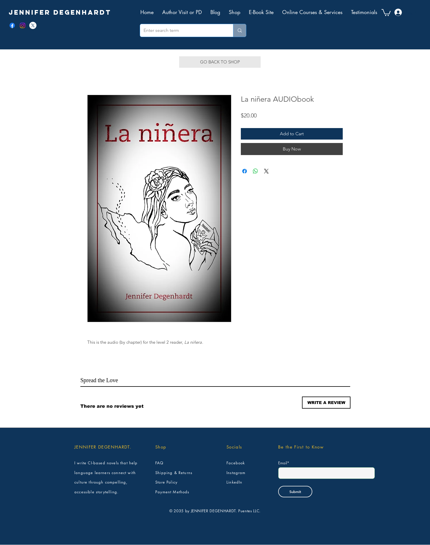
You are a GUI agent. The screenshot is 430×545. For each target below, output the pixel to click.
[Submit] (295, 491)
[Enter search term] (182, 30)
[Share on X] (266, 171)
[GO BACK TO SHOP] (220, 62)
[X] (32, 25)
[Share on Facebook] (244, 171)
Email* (283, 463)
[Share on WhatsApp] (255, 171)
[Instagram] (22, 25)
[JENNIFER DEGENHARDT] (60, 12)
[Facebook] (12, 25)
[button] (386, 12)
